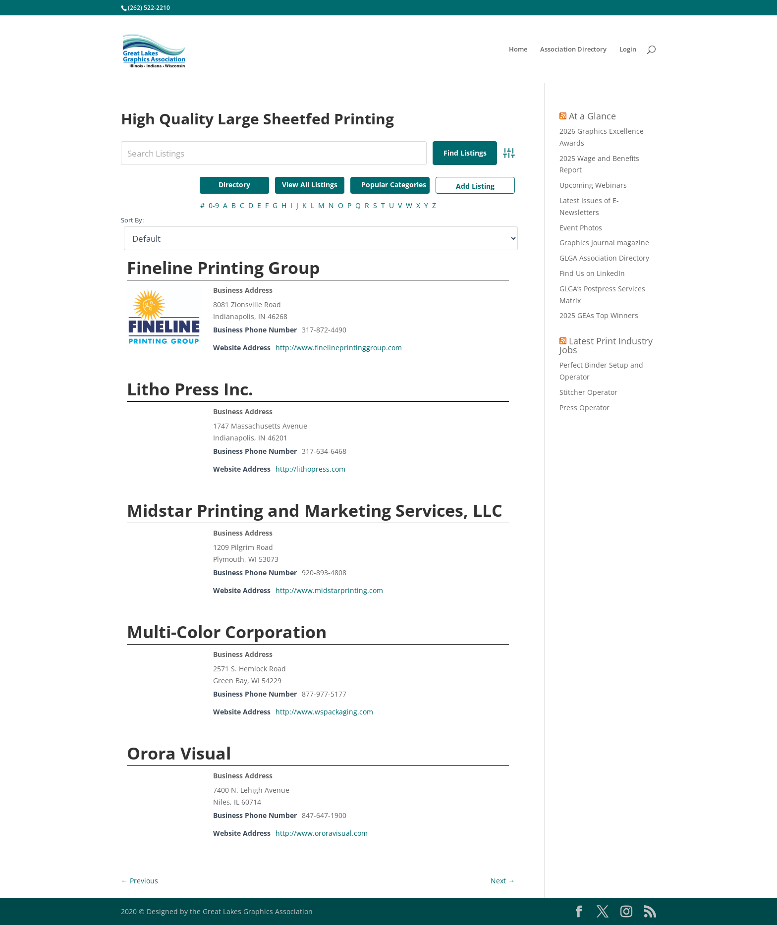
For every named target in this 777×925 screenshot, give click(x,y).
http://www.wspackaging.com (324, 711)
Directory (234, 184)
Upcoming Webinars (593, 185)
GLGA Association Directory (604, 258)
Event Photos (580, 227)
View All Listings (309, 184)
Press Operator (584, 407)
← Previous (139, 880)
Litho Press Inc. (190, 389)
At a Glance (592, 116)
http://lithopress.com (310, 469)
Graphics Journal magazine (604, 242)
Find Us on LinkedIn (592, 273)
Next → (503, 880)
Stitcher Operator (588, 392)
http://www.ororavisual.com (322, 833)
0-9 (214, 205)
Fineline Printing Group (223, 267)
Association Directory (573, 50)
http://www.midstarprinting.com (329, 590)
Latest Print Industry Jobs (606, 345)
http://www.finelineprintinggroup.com (339, 347)
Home (518, 50)
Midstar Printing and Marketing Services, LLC (314, 510)
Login (627, 50)
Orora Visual (179, 753)
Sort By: (132, 220)
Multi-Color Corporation (227, 631)
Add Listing (475, 186)
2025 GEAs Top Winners (598, 315)
